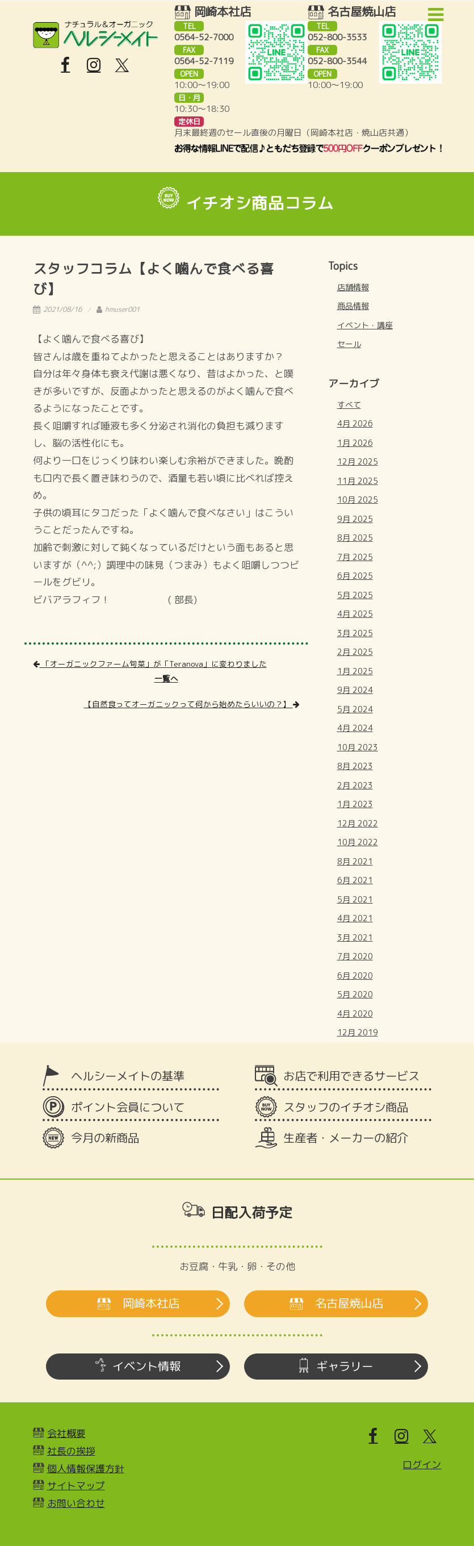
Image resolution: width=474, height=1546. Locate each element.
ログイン (421, 1464)
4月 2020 (355, 1013)
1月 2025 (355, 671)
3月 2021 (355, 937)
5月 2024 (355, 709)
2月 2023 (355, 785)
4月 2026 (355, 423)
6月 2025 (355, 575)
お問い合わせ (76, 1503)
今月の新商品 (105, 1138)
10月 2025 (357, 499)
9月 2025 (355, 518)
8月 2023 (355, 766)
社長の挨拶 (71, 1450)
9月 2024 (355, 689)
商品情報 (353, 305)
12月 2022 (357, 823)
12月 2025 (357, 461)
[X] (122, 65)
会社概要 (66, 1433)
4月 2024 (355, 727)
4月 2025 (355, 613)
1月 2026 (355, 442)
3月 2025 (355, 633)
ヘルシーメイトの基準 (127, 1076)
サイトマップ (76, 1485)
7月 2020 (355, 956)
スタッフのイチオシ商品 (345, 1107)
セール (349, 344)
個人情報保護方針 (85, 1468)
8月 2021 (355, 861)
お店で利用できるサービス (351, 1076)
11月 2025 (357, 480)
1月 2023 (355, 804)
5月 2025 (355, 595)
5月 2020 (355, 994)
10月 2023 (357, 747)
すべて (349, 404)
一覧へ (166, 678)
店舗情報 (353, 287)
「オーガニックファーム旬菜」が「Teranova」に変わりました (150, 663)
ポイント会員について (127, 1107)
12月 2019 (357, 1032)
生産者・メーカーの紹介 (345, 1138)
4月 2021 (355, 918)
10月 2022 (357, 842)
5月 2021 (355, 899)
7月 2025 (355, 556)
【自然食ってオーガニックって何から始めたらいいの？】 (192, 704)
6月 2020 (355, 975)
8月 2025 (355, 537)
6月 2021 (355, 880)
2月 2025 (355, 651)
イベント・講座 (365, 325)
